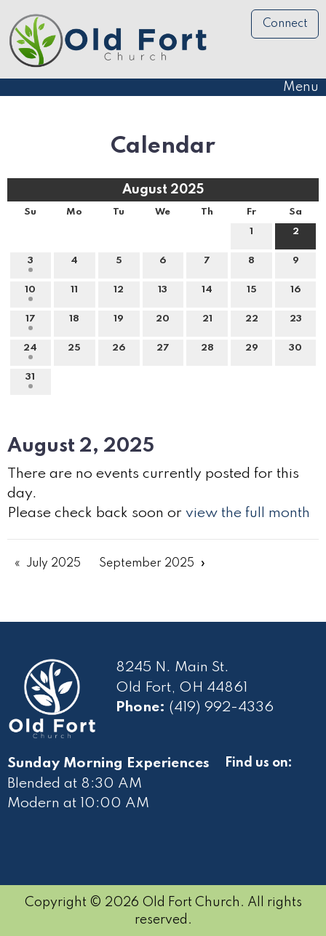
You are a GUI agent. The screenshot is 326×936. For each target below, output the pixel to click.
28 (207, 351)
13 (162, 293)
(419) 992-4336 (221, 707)
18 (74, 322)
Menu (294, 87)
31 (30, 380)
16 (295, 293)
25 (74, 351)
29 (251, 351)
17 (30, 322)
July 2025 (53, 563)
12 (119, 293)
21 (207, 322)
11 (74, 293)
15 (252, 293)
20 (163, 322)
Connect (285, 24)
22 (251, 322)
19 (119, 322)
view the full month (248, 513)
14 (207, 293)
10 (30, 293)
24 (30, 351)
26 (118, 351)
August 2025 (163, 189)
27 (163, 351)
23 (296, 322)
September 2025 (146, 563)
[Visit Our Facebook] (236, 780)
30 (295, 351)
